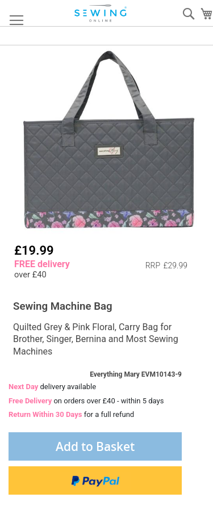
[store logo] (101, 13)
